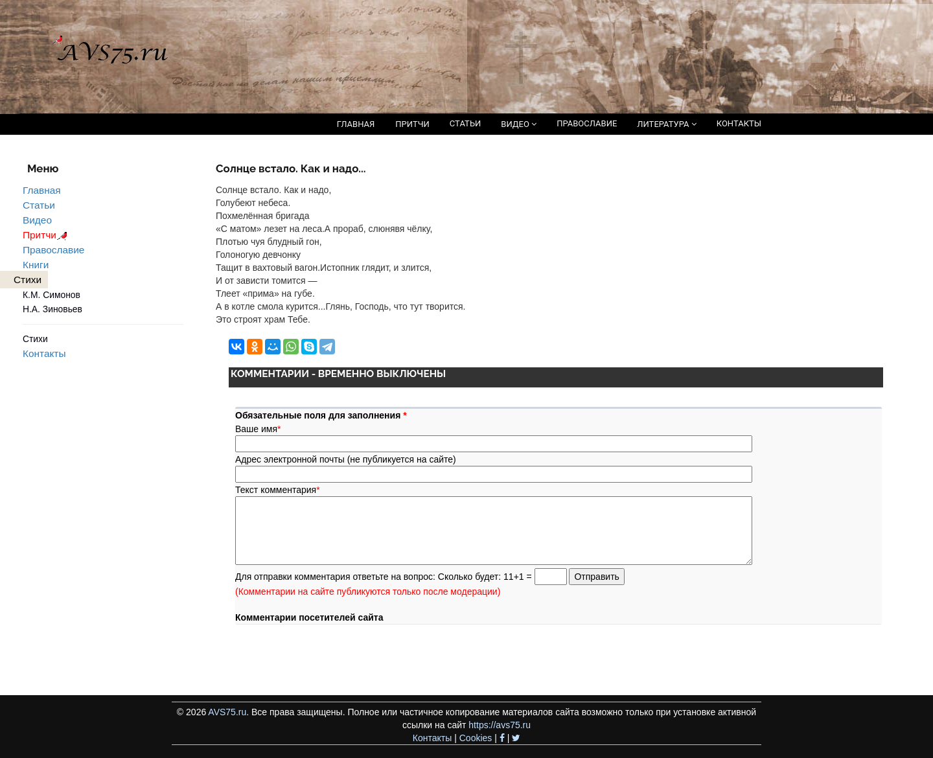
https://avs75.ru (499, 725)
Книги (36, 264)
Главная (42, 190)
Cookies (475, 738)
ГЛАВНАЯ (356, 124)
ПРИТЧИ (412, 124)
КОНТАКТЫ (739, 123)
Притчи (47, 234)
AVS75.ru (227, 712)
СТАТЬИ (465, 123)
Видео (37, 219)
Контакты (44, 353)
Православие (53, 249)
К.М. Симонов (51, 295)
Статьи (39, 205)
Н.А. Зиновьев (52, 309)
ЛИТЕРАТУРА (666, 124)
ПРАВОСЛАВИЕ (587, 123)
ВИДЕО (518, 124)
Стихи (35, 339)
